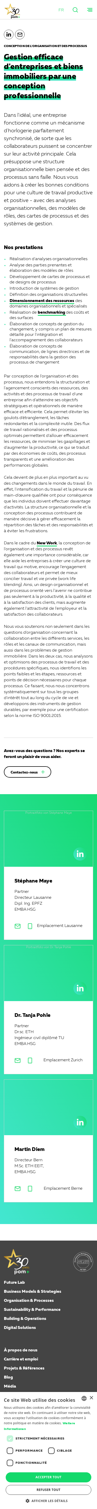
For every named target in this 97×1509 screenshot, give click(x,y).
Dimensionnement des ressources (42, 301)
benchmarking (52, 313)
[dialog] (48, 1450)
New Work (47, 543)
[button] (61, 10)
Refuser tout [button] (49, 1490)
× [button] (91, 1398)
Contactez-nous (24, 772)
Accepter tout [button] (48, 1477)
